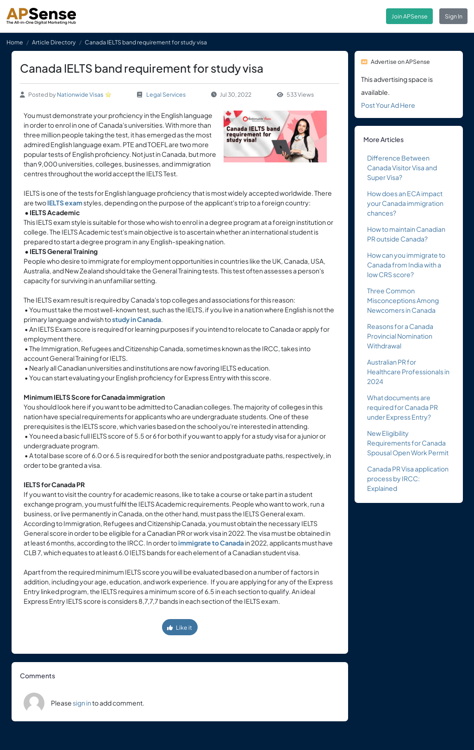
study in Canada (136, 319)
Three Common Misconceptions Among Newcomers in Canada (403, 300)
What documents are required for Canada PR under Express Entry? (402, 407)
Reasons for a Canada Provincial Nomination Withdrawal (400, 336)
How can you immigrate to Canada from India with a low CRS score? (406, 265)
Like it (179, 627)
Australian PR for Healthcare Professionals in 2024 (408, 371)
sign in (82, 703)
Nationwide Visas (80, 94)
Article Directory (54, 42)
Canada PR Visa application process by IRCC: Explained (408, 478)
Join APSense (410, 16)
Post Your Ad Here (388, 105)
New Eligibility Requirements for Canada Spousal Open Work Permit (408, 443)
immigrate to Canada (211, 543)
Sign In (453, 16)
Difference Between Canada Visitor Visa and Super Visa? (402, 167)
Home (14, 42)
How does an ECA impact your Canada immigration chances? (405, 203)
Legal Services (166, 94)
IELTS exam (64, 202)
